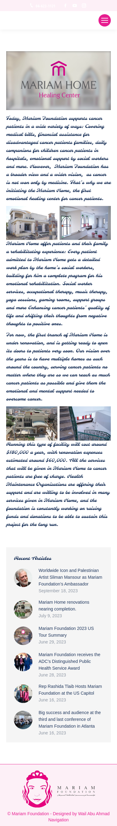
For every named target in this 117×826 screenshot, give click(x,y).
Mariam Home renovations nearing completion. (64, 605)
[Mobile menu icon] (104, 20)
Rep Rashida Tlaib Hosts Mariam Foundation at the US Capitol (70, 690)
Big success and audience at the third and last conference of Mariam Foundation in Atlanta (70, 719)
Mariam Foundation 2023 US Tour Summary (66, 632)
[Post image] (23, 578)
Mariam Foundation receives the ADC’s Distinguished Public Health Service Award (69, 661)
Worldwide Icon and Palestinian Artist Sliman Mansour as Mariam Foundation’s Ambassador (70, 577)
